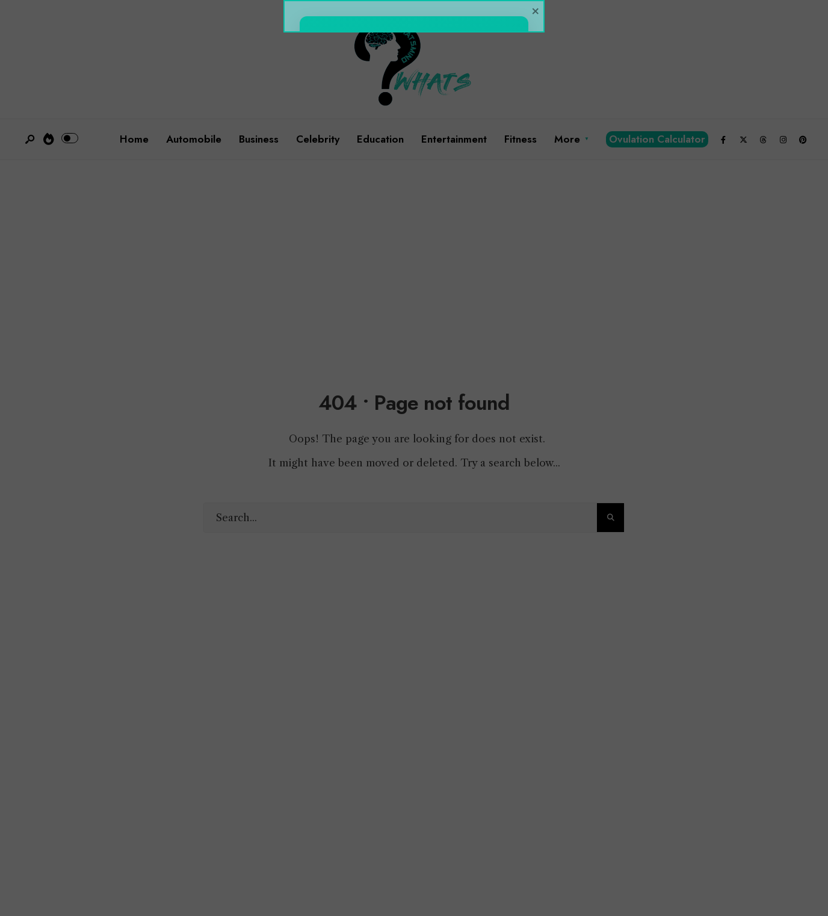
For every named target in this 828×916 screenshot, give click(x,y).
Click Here (414, 562)
